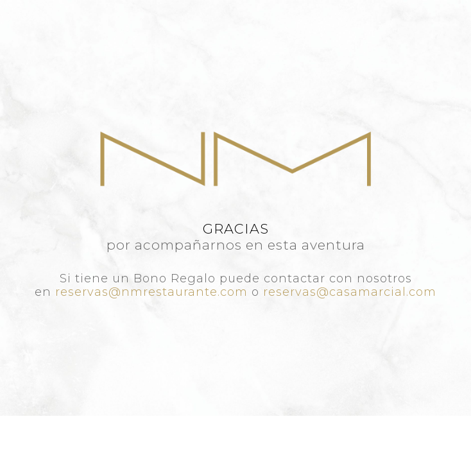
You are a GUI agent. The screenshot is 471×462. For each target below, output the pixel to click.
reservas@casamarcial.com (349, 292)
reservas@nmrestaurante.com (151, 292)
